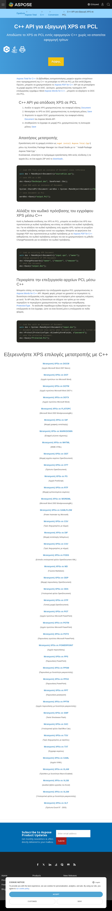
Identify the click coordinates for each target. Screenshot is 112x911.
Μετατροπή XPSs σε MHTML (56, 442)
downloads (58, 159)
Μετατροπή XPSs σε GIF (56, 420)
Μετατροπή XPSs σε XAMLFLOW (56, 510)
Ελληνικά (93, 4)
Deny (80, 901)
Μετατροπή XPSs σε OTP (56, 600)
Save (89, 111)
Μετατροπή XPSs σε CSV (56, 521)
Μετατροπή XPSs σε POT (56, 611)
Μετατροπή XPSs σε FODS (56, 555)
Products (36, 875)
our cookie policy (22, 889)
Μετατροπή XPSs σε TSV (56, 735)
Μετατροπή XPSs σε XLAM (56, 769)
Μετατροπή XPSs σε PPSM (56, 667)
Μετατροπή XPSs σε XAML (56, 758)
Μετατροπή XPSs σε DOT (56, 375)
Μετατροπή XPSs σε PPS (56, 656)
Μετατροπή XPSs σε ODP (56, 577)
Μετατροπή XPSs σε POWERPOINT (56, 645)
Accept (56, 894)
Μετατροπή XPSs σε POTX (56, 634)
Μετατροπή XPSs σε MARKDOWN (56, 431)
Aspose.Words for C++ (55, 91)
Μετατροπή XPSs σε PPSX (56, 679)
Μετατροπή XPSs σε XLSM (56, 791)
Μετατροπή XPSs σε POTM (56, 622)
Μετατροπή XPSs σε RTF (56, 487)
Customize (32, 901)
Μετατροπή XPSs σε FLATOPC (56, 408)
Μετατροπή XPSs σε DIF (56, 532)
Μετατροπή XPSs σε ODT (56, 453)
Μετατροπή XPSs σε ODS (56, 589)
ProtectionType (23, 305)
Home (4, 875)
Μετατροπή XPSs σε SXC (56, 724)
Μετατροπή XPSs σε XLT (56, 803)
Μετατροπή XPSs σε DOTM (56, 386)
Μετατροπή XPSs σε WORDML (56, 498)
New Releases (70, 875)
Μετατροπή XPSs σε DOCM (56, 363)
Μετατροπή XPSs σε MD (56, 566)
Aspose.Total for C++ (26, 78)
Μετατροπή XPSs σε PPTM (56, 701)
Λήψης (56, 61)
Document (86, 108)
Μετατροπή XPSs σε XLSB (56, 780)
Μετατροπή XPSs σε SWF (56, 713)
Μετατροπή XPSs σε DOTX (56, 397)
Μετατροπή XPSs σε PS (56, 476)
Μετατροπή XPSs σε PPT (56, 690)
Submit (61, 840)
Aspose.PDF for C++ (64, 84)
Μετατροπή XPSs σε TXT (56, 746)
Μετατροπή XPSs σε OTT (56, 465)
